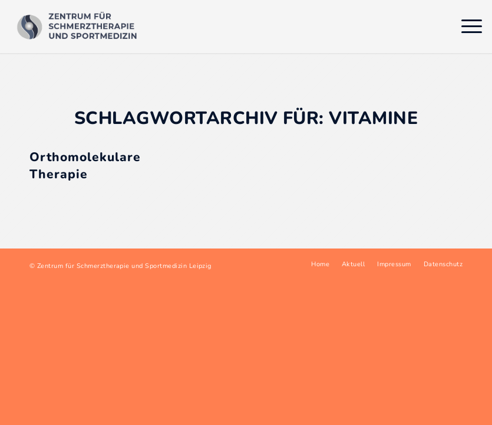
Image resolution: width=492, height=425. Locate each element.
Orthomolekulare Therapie (85, 165)
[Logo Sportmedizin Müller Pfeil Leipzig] (79, 26)
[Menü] (466, 26)
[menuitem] (466, 26)
